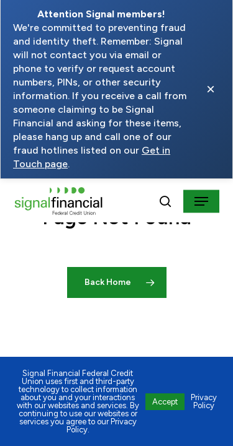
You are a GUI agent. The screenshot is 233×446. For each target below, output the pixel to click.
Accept (165, 401)
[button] (201, 201)
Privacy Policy (204, 401)
